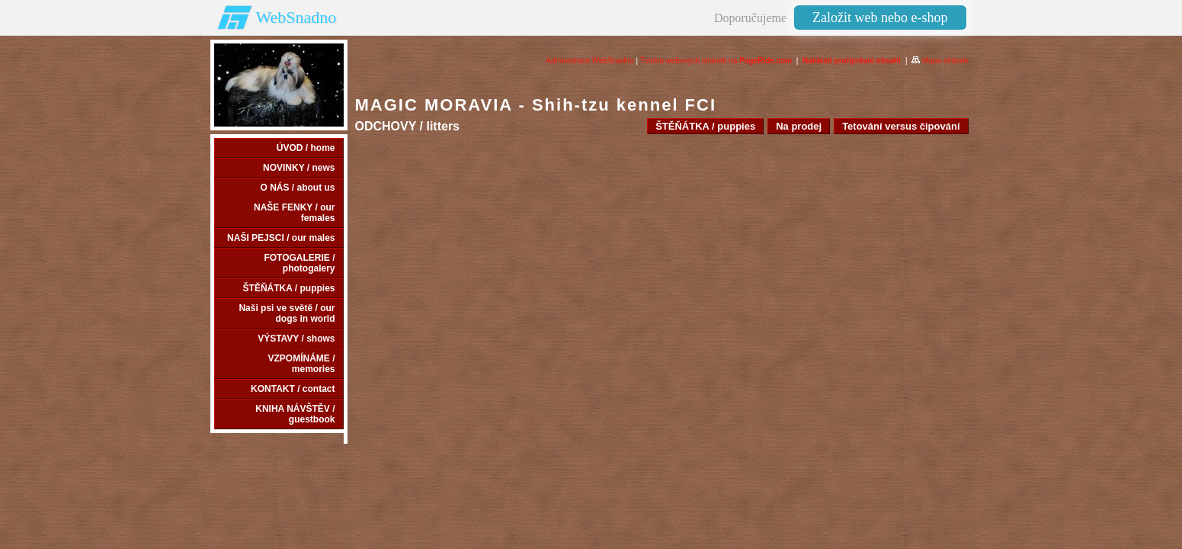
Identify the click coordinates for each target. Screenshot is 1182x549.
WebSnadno (296, 17)
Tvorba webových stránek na (716, 60)
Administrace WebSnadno (589, 60)
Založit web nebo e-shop (879, 17)
